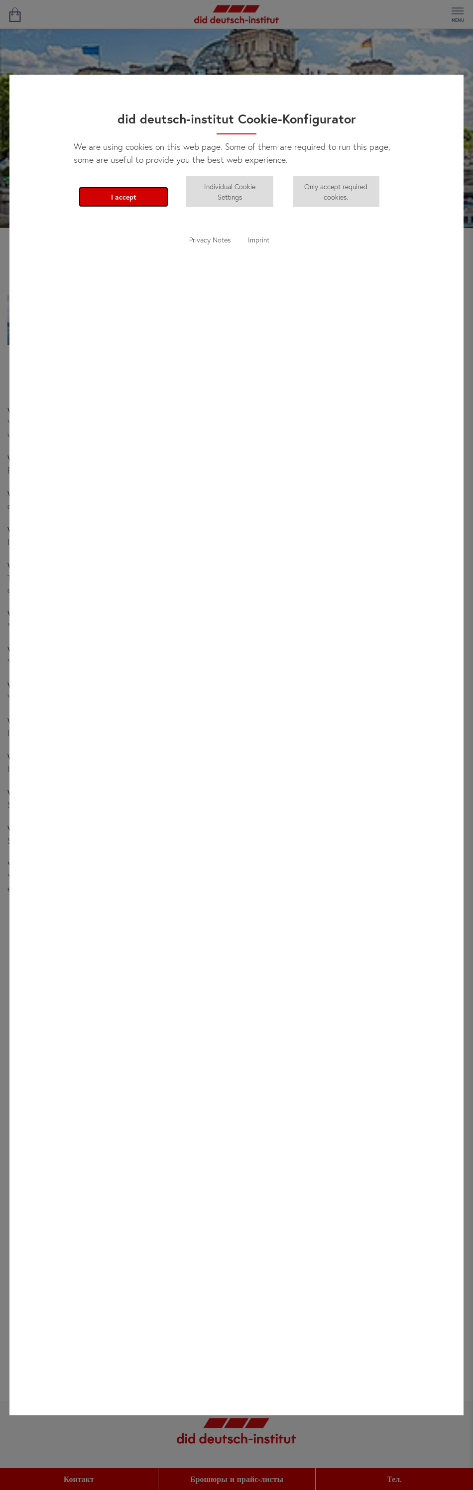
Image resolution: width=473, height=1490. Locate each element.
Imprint (258, 239)
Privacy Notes (210, 239)
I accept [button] (123, 197)
